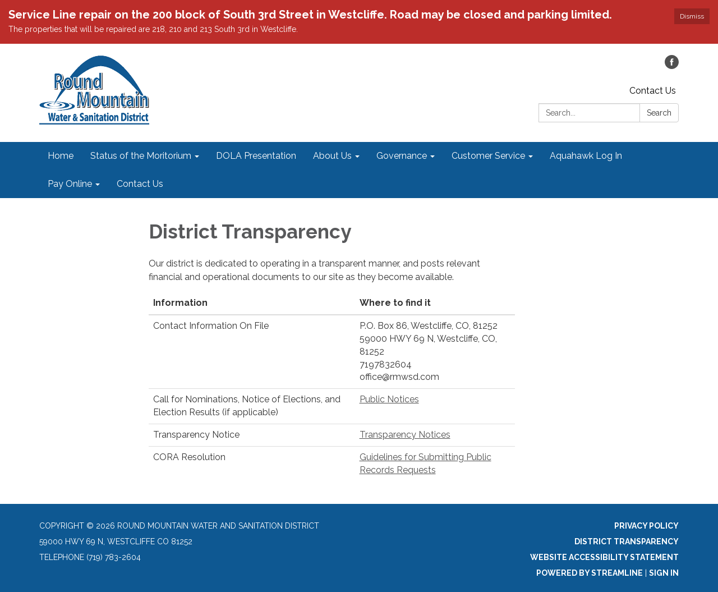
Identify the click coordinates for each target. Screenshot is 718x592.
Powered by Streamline (589, 572)
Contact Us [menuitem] (140, 183)
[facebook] (672, 66)
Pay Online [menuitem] (70, 183)
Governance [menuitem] (401, 155)
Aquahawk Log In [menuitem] (586, 155)
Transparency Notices (405, 434)
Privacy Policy (646, 525)
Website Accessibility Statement (604, 557)
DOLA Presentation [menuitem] (256, 155)
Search (659, 112)
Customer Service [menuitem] (488, 155)
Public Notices (389, 399)
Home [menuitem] (60, 155)
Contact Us (652, 90)
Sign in (664, 572)
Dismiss (692, 16)
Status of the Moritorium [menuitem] (140, 155)
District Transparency (626, 541)
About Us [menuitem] (332, 155)
